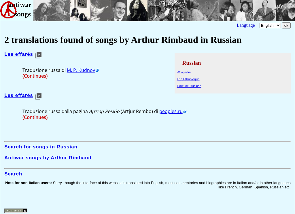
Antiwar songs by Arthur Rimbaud (48, 157)
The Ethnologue (188, 79)
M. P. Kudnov (81, 70)
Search (13, 174)
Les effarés (18, 54)
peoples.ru (171, 111)
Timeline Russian (189, 86)
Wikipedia (184, 72)
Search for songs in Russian (40, 147)
